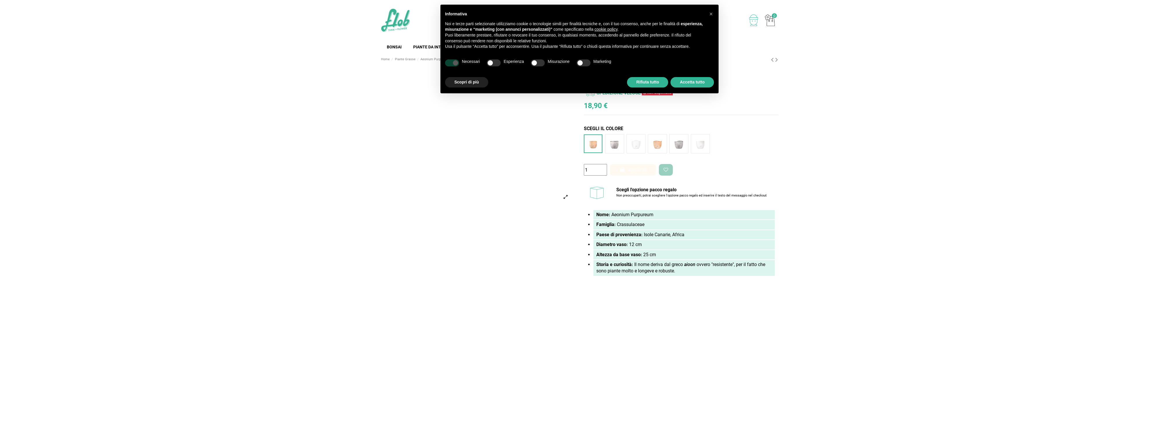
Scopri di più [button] (466, 82)
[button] (711, 14)
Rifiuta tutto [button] (647, 82)
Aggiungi (633, 169)
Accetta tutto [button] (692, 82)
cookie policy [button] (606, 29)
